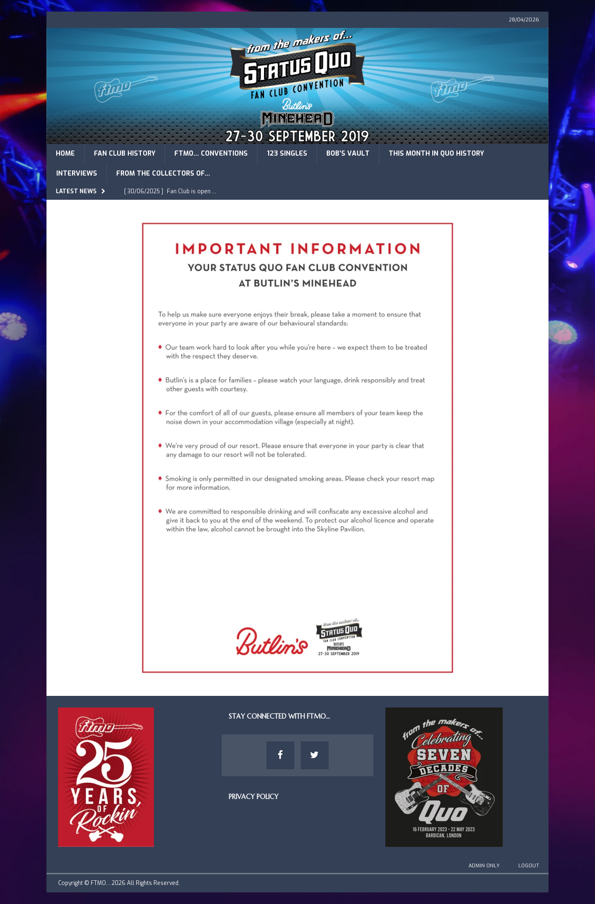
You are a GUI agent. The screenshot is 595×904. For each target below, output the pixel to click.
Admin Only (484, 865)
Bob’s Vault (348, 153)
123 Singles (287, 153)
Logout (528, 865)
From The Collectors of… (163, 173)
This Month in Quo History (436, 153)
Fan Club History (124, 153)
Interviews (76, 173)
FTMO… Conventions (211, 153)
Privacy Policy (253, 797)
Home (65, 153)
